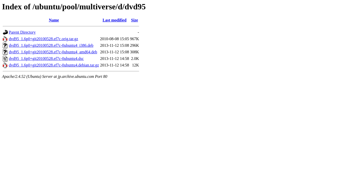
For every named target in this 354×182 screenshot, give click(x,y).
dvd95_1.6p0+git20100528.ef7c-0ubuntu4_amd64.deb (53, 52)
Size (134, 20)
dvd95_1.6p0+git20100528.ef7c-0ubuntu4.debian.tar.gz (54, 65)
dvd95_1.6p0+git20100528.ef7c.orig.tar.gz (43, 39)
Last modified (115, 20)
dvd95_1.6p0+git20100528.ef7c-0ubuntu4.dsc (46, 58)
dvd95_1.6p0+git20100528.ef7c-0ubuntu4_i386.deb (51, 45)
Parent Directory (22, 32)
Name (54, 20)
